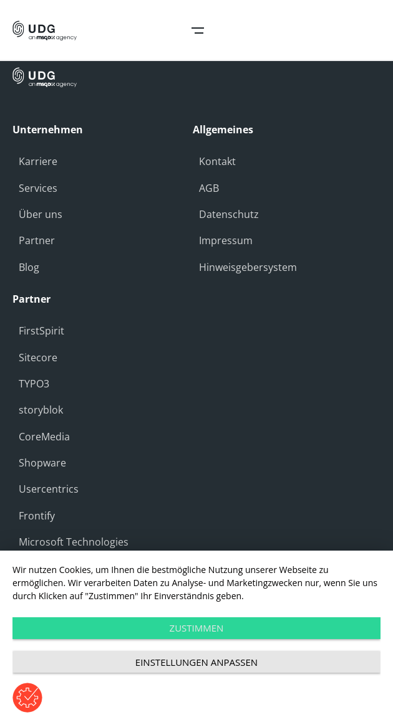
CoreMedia (44, 436)
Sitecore (38, 357)
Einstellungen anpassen (196, 662)
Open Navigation (198, 30)
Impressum (226, 240)
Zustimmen (197, 628)
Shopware (42, 463)
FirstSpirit (41, 331)
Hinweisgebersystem (248, 267)
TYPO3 (34, 384)
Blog (29, 267)
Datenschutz (229, 214)
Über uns (40, 214)
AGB (209, 188)
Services (38, 188)
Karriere (38, 161)
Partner (37, 240)
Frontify (37, 516)
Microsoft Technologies (74, 542)
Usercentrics (49, 489)
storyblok (41, 410)
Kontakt (217, 161)
